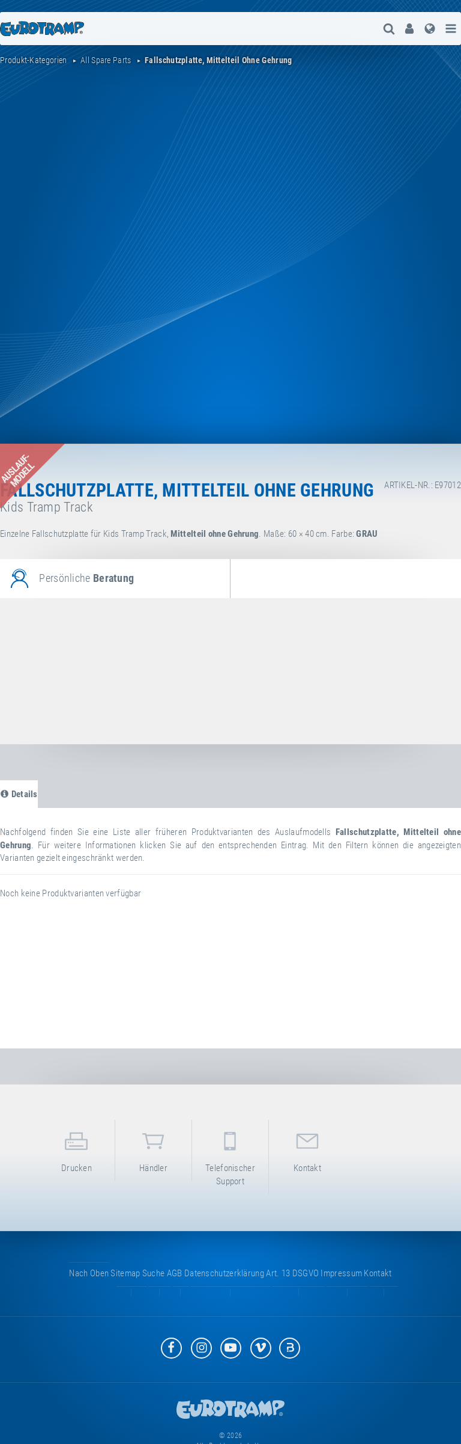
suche (153, 1273)
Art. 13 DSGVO (292, 1273)
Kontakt (307, 1149)
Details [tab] (19, 794)
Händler (153, 1149)
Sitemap (125, 1273)
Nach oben (89, 1273)
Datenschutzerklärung (224, 1273)
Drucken (76, 1149)
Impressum (341, 1273)
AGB (174, 1273)
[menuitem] (409, 28)
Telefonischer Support (230, 1156)
